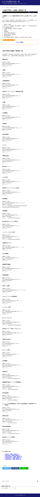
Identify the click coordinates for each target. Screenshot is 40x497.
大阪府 (36, 12)
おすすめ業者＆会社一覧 (11, 1)
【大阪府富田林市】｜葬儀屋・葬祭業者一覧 (12, 459)
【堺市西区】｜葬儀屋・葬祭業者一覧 (11, 454)
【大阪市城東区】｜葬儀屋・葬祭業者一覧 (12, 455)
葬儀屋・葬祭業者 (32, 12)
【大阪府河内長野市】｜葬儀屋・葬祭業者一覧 (13, 456)
